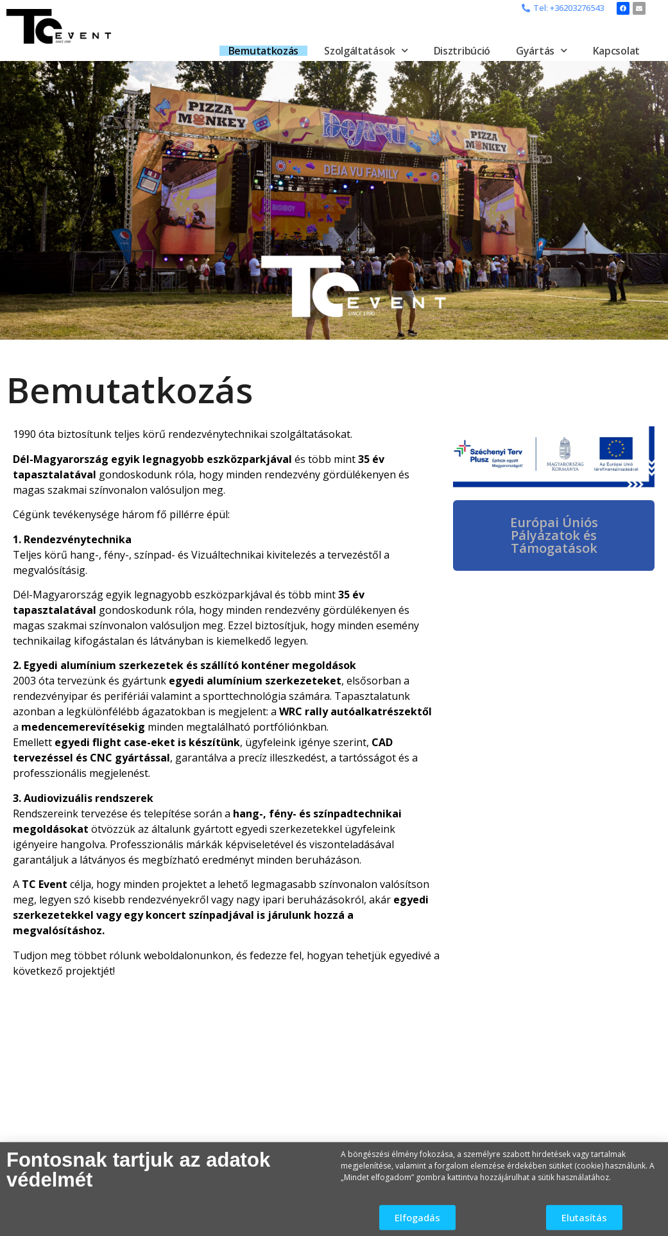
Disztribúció (462, 51)
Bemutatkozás (263, 51)
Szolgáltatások (366, 51)
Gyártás (541, 51)
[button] (563, 8)
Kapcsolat (616, 51)
